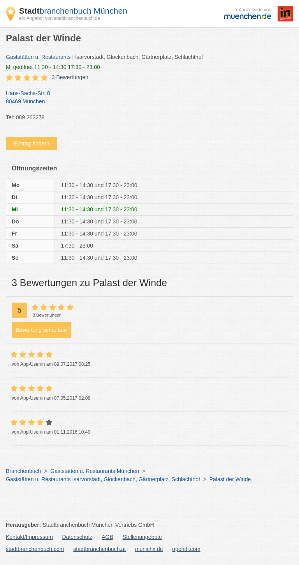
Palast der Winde (230, 479)
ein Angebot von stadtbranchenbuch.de (59, 18)
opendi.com (186, 549)
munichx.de (149, 549)
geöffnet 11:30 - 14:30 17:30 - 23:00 (53, 67)
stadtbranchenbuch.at (99, 549)
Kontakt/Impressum (29, 537)
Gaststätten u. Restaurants (38, 57)
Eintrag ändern (31, 143)
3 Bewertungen (70, 77)
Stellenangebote (142, 537)
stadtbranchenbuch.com (35, 549)
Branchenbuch (23, 471)
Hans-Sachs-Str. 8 (145, 98)
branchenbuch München (73, 10)
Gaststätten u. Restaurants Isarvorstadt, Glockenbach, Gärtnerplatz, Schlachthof (103, 479)
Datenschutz (77, 537)
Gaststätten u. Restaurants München (94, 471)
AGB (107, 537)
